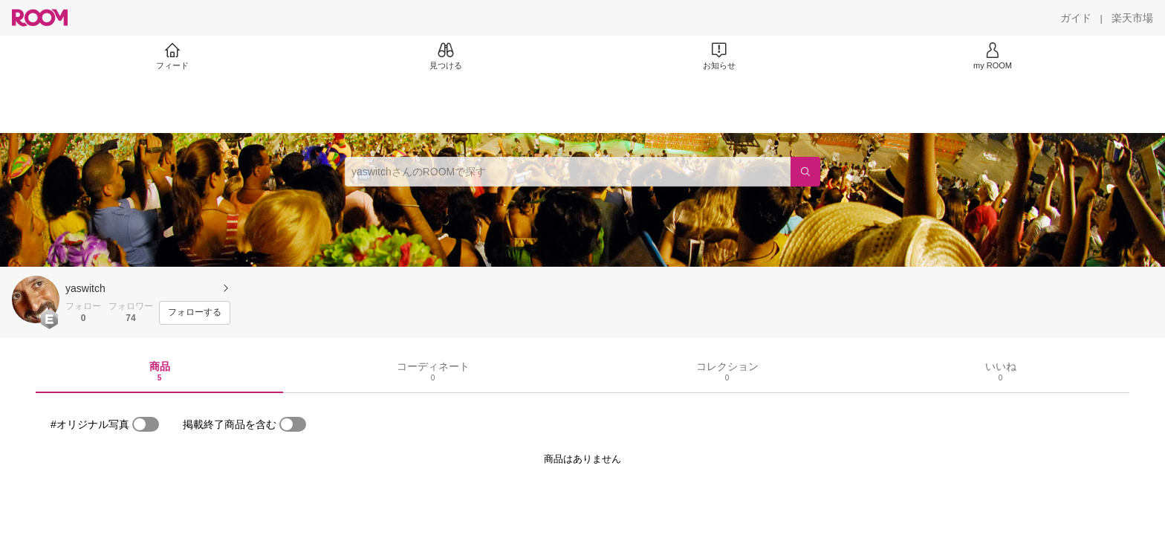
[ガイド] (1075, 18)
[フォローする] (194, 313)
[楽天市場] (1132, 18)
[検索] (805, 172)
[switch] (145, 424)
